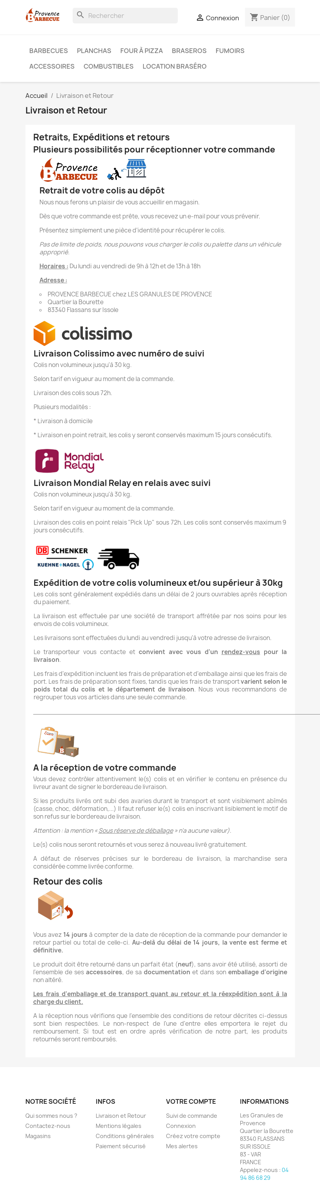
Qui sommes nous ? (51, 1115)
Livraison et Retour (121, 1115)
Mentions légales (118, 1125)
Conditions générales (125, 1136)
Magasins (38, 1136)
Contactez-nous (47, 1125)
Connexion (181, 1125)
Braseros (189, 50)
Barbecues (48, 50)
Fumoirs (230, 50)
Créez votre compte (193, 1136)
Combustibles (109, 66)
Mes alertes (182, 1146)
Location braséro (175, 66)
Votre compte (191, 1101)
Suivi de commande (191, 1115)
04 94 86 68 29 (264, 1173)
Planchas (94, 50)
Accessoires (52, 66)
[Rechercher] (125, 15)
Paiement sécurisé (121, 1146)
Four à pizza (141, 50)
